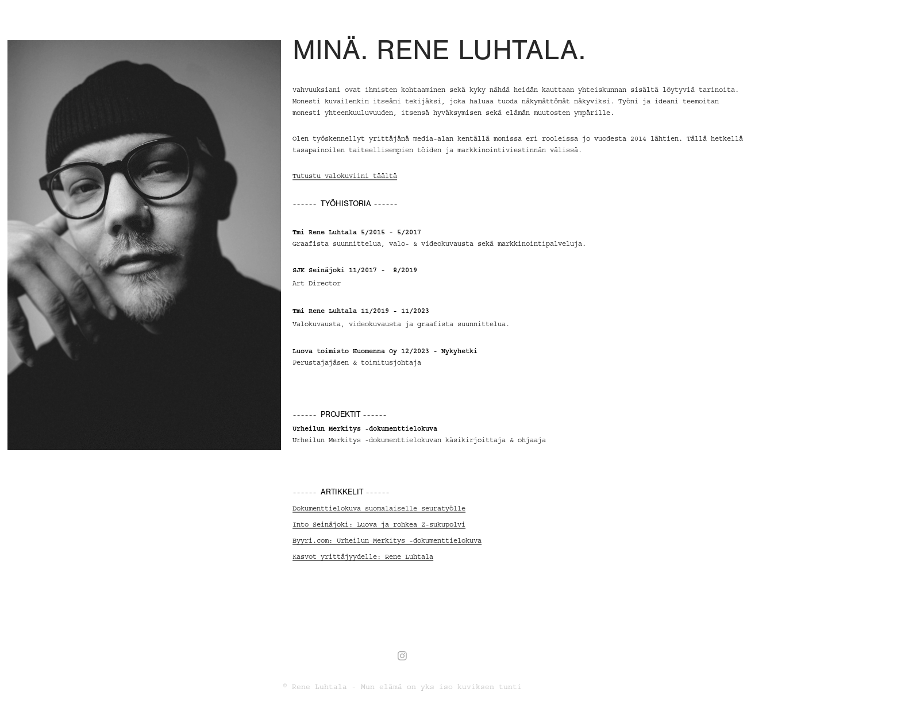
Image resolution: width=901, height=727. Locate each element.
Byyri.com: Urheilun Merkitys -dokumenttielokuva (387, 540)
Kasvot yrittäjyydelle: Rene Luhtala (362, 556)
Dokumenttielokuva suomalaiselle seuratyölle (378, 508)
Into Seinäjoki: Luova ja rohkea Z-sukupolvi (378, 524)
